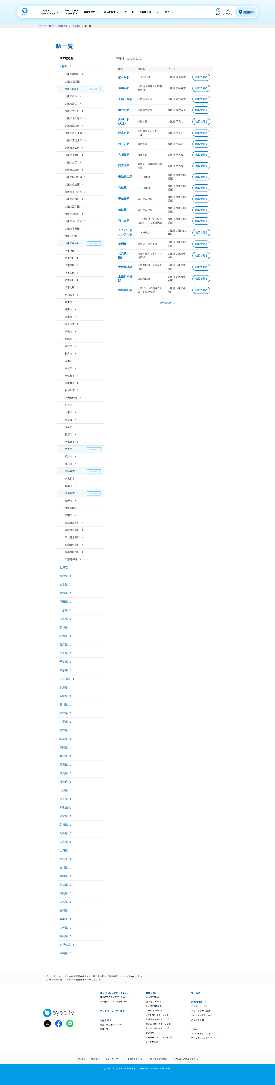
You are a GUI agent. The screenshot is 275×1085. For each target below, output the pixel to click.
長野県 (63, 730)
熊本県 (63, 918)
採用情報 (95, 1058)
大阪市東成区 (72, 147)
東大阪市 (70, 478)
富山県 (63, 696)
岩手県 (63, 584)
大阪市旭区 (71, 162)
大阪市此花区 (72, 89)
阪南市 (68, 515)
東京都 (63, 670)
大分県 (63, 927)
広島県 (63, 841)
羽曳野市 (70, 441)
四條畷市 (70, 493)
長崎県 (63, 910)
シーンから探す (153, 1041)
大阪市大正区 (72, 111)
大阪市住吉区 (72, 184)
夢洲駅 (122, 243)
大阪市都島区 (72, 74)
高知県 (63, 884)
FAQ (218, 14)
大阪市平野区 (72, 228)
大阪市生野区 (72, 155)
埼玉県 (63, 653)
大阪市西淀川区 (73, 133)
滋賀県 (63, 773)
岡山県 (63, 833)
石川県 (63, 704)
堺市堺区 (70, 250)
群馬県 (63, 644)
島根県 (63, 824)
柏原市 (68, 434)
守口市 (68, 346)
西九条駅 (123, 220)
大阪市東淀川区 (73, 140)
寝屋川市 (70, 390)
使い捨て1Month (154, 1005)
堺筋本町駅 (125, 290)
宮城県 (63, 593)
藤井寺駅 (123, 110)
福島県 (63, 618)
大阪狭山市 (71, 508)
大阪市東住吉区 (73, 191)
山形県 (63, 610)
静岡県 (63, 747)
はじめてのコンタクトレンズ (115, 992)
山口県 (63, 850)
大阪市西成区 (72, 199)
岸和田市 (70, 294)
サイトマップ (111, 1058)
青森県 (63, 575)
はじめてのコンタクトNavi (112, 996)
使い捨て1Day (152, 996)
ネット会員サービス (200, 1010)
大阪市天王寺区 (73, 118)
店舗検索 (248, 12)
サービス (195, 992)
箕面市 (68, 427)
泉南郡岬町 (71, 559)
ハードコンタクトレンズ (157, 1010)
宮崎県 (63, 936)
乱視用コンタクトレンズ (157, 1019)
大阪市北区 (71, 236)
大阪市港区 (71, 103)
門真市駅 (123, 132)
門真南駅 (123, 165)
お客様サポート (199, 1002)
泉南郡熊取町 (72, 544)
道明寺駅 (123, 88)
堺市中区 (70, 258)
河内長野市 (71, 397)
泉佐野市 (70, 375)
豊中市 (68, 302)
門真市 (68, 449)
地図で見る (201, 77)
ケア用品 (150, 1032)
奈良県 (63, 798)
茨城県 (63, 627)
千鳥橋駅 (123, 198)
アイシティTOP (46, 26)
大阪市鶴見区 (72, 213)
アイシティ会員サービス (202, 1015)
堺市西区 (70, 272)
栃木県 (63, 635)
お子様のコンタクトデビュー (113, 1001)
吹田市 (68, 316)
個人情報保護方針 (158, 1058)
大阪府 (63, 66)
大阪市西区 (71, 96)
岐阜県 (63, 738)
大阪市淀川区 (72, 206)
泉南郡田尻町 (72, 552)
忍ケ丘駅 (123, 77)
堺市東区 (70, 265)
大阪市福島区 (72, 81)
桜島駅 (122, 187)
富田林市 (70, 383)
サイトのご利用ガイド (134, 1058)
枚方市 (68, 353)
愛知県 (63, 756)
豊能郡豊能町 (72, 530)
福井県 (63, 713)
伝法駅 (122, 209)
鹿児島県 (65, 944)
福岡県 (63, 893)
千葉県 (63, 661)
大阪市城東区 (72, 169)
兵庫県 (63, 790)
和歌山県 (65, 807)
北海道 (63, 567)
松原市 (68, 405)
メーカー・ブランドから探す (159, 1037)
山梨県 (63, 721)
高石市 (68, 463)
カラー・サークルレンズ (157, 1028)
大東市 (68, 412)
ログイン (227, 14)
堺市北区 (70, 287)
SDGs (194, 1029)
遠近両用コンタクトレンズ (158, 1023)
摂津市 (68, 456)
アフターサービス (199, 1006)
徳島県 (63, 858)
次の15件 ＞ (167, 303)
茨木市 (68, 361)
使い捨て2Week (153, 1001)
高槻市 (68, 331)
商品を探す (151, 992)
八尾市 (68, 368)
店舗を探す (63, 26)
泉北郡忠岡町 (72, 537)
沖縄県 (63, 953)
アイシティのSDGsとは (202, 1033)
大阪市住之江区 (73, 221)
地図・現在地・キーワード (112, 1024)
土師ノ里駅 (125, 99)
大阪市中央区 (72, 243)
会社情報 (81, 1058)
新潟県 (63, 687)
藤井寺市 (70, 471)
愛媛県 (63, 876)
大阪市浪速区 (72, 125)
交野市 (68, 500)
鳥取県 (63, 816)
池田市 (68, 309)
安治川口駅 (125, 176)
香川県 (63, 867)
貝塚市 (68, 338)
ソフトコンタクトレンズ (157, 1014)
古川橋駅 (123, 154)
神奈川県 (65, 678)
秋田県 (63, 601)
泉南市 (68, 485)
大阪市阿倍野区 (73, 177)
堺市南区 (70, 280)
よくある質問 (197, 1019)
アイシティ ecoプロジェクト (204, 1038)
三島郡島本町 (72, 522)
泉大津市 (70, 324)
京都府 (63, 781)
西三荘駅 (123, 143)
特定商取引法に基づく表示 (185, 1058)
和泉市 (68, 419)
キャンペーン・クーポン (112, 1011)
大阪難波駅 (125, 267)
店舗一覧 (104, 1028)
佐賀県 (63, 901)
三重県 (63, 764)
